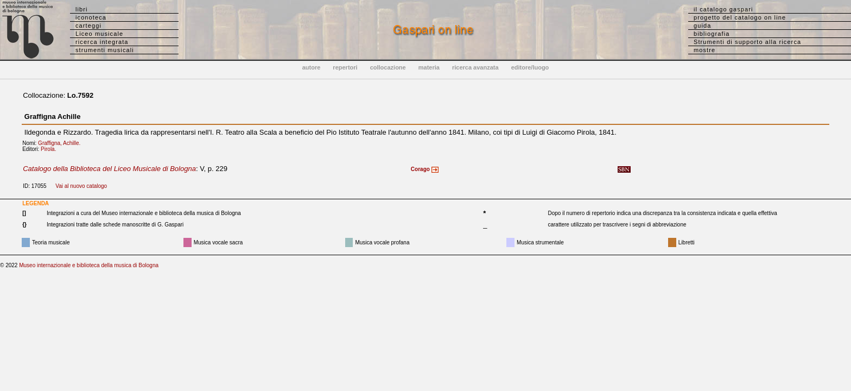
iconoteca (90, 17)
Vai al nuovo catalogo (81, 186)
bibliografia (711, 33)
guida (702, 25)
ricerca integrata (102, 42)
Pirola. (51, 149)
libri (81, 9)
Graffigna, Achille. (61, 143)
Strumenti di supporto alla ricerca (747, 42)
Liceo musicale (99, 33)
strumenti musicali (104, 50)
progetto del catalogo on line (740, 17)
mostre (704, 50)
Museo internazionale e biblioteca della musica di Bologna (88, 265)
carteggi (88, 25)
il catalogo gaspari (723, 9)
